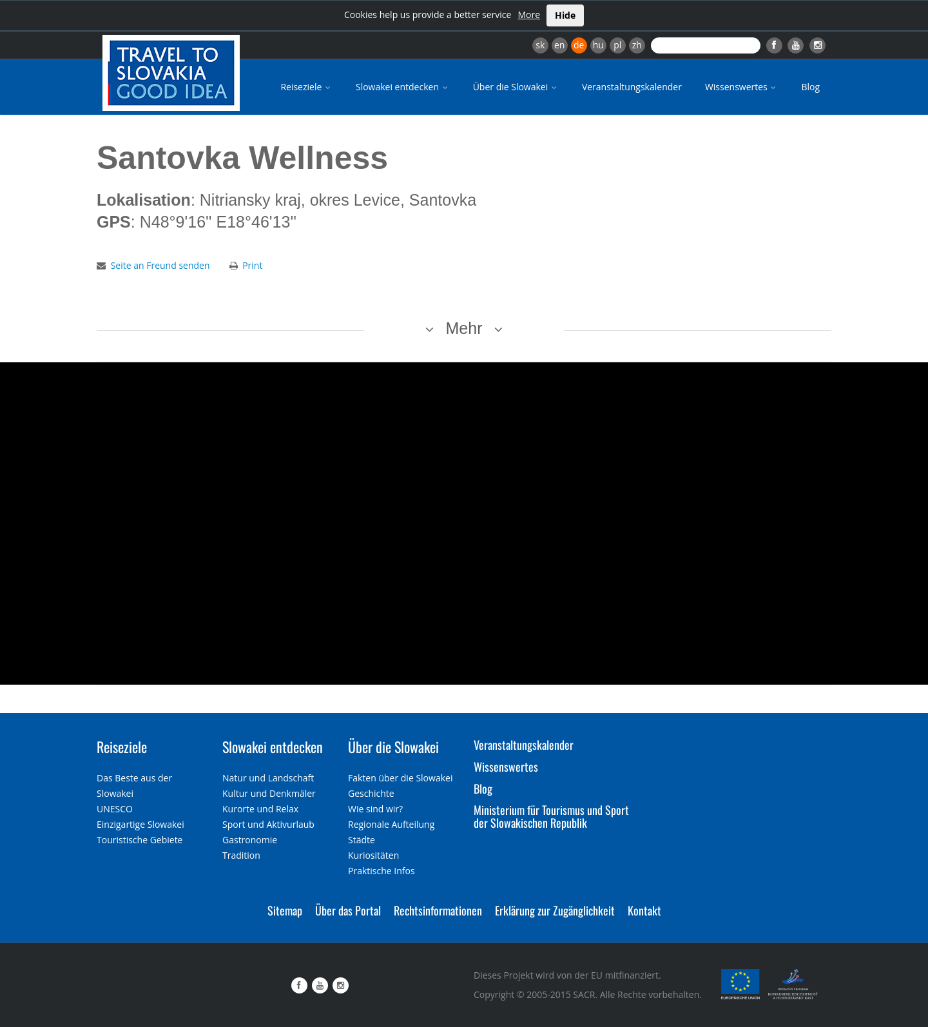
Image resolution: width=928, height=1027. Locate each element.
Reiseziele (306, 87)
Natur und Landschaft (268, 778)
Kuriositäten (373, 855)
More (528, 14)
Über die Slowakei (516, 87)
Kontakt (644, 910)
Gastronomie (249, 840)
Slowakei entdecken (403, 87)
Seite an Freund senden (160, 265)
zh (637, 45)
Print (252, 265)
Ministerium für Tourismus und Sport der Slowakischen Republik (551, 816)
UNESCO (115, 809)
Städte (361, 840)
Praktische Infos (381, 871)
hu (598, 45)
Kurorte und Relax (260, 809)
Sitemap (284, 910)
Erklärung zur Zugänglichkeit (555, 910)
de (579, 45)
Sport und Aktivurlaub (268, 824)
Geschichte (371, 793)
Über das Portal (348, 910)
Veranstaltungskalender (632, 87)
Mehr (464, 328)
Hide (565, 15)
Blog (810, 87)
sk (540, 45)
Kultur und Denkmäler (269, 793)
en (559, 45)
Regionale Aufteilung (391, 824)
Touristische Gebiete (140, 840)
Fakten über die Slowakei (400, 778)
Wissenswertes (741, 87)
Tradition (241, 855)
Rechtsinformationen (438, 910)
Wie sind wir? (375, 809)
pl (617, 45)
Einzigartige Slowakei (140, 824)
